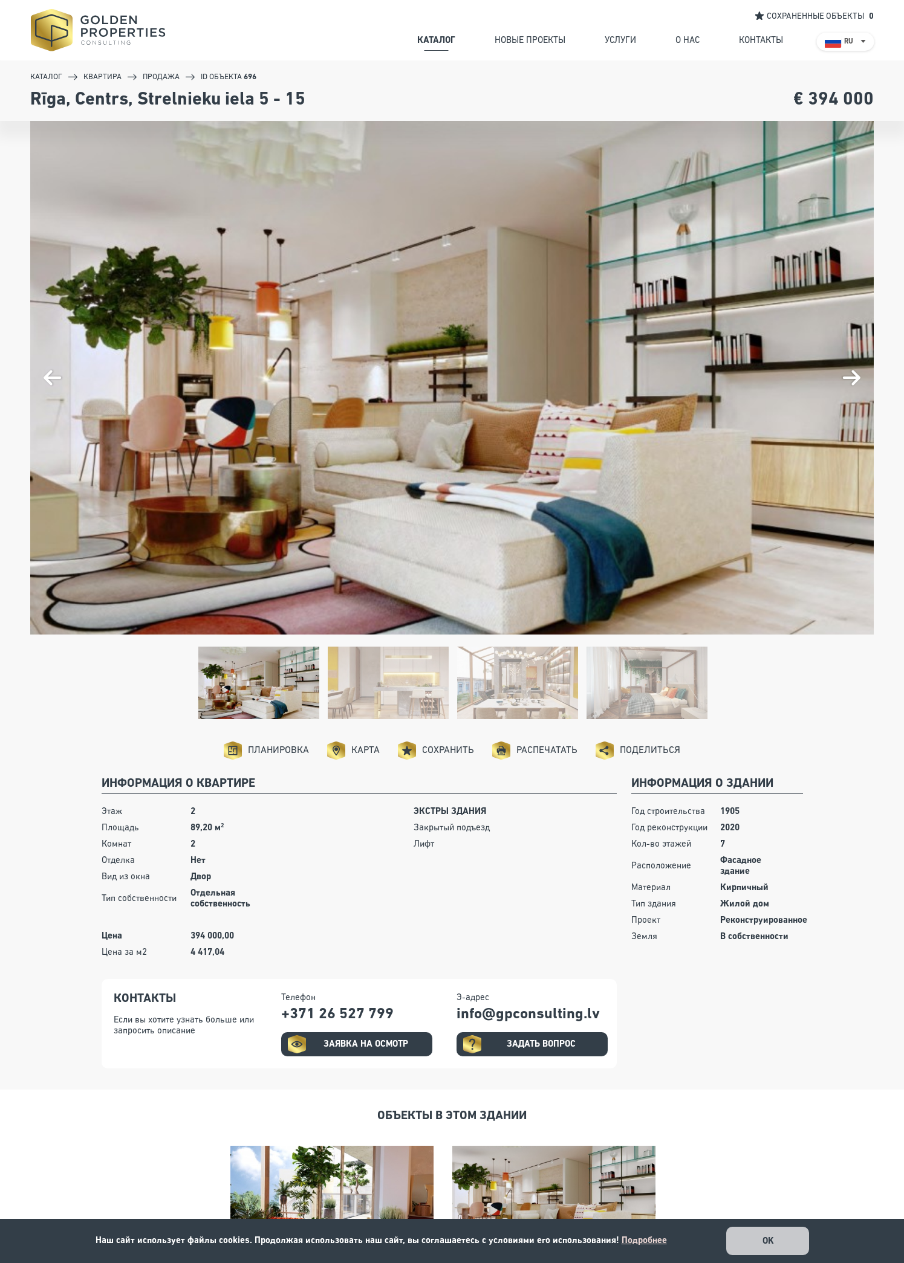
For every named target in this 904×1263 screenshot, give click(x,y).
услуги (620, 40)
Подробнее (644, 1240)
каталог (436, 40)
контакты (761, 40)
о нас (687, 40)
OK (768, 1240)
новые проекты (530, 40)
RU (848, 41)
